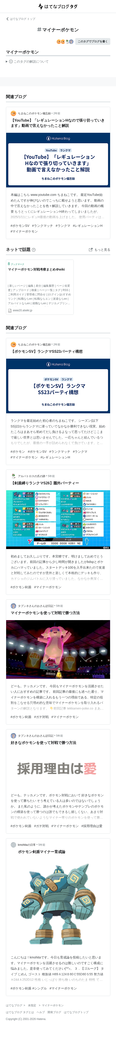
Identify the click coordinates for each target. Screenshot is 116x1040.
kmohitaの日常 (27, 844)
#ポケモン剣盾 (21, 587)
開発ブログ (54, 1012)
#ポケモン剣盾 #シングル (29, 988)
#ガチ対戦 (41, 717)
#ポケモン (18, 451)
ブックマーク (16, 264)
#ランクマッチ (42, 225)
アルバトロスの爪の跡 (31, 476)
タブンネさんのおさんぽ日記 (35, 606)
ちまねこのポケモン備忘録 (34, 113)
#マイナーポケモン (24, 231)
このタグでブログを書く (93, 41)
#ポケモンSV (20, 225)
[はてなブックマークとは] (33, 249)
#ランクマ (63, 225)
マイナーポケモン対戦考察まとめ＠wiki (36, 269)
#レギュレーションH (88, 225)
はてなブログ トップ (20, 18)
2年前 (57, 113)
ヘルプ (41, 1012)
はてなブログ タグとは (20, 1012)
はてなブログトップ (76, 1012)
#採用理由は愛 (91, 826)
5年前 (51, 476)
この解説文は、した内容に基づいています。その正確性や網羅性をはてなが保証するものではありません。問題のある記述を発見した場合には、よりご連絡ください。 (27, 62)
